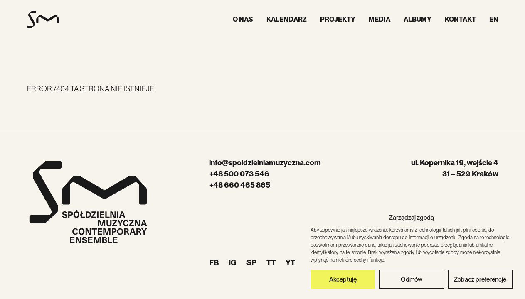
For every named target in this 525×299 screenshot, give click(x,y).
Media (379, 19)
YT (290, 262)
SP (251, 262)
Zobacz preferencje (480, 279)
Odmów (411, 279)
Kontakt (460, 19)
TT (271, 262)
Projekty (337, 19)
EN (493, 19)
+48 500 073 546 (239, 173)
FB (214, 262)
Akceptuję (343, 279)
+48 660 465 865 (239, 185)
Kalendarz (286, 19)
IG (233, 262)
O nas (243, 19)
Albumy (417, 19)
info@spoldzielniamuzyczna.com (265, 162)
